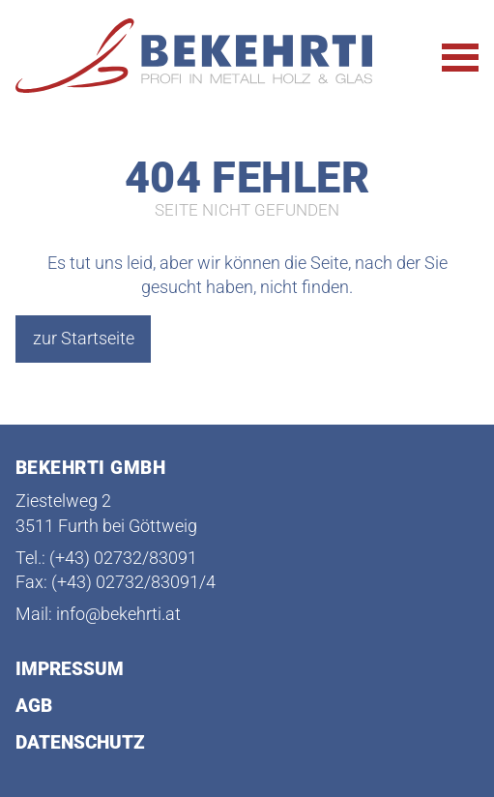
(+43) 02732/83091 (123, 558)
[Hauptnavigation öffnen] (460, 58)
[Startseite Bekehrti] (201, 57)
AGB (33, 706)
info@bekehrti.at (118, 614)
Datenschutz (80, 743)
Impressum (69, 670)
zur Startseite (83, 338)
